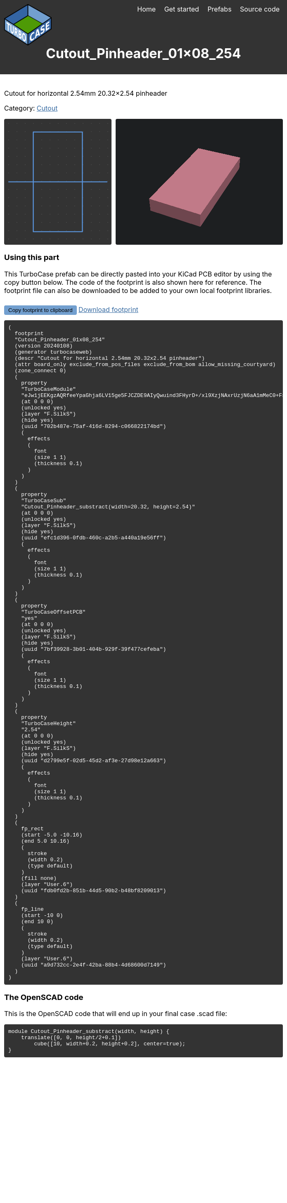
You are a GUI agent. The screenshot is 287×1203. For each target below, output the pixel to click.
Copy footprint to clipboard (40, 310)
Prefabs (219, 9)
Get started (181, 9)
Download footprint (108, 309)
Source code (260, 9)
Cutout (47, 108)
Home (146, 9)
